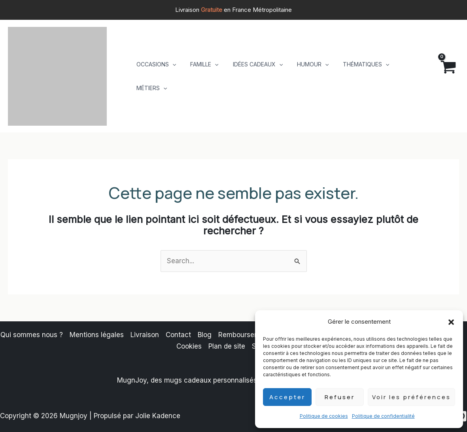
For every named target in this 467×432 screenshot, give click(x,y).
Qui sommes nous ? (31, 335)
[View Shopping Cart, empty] (441, 76)
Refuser (340, 397)
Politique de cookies (324, 416)
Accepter (287, 397)
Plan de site (226, 346)
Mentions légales (97, 335)
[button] (451, 322)
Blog (205, 335)
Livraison (144, 335)
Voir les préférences (411, 397)
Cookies (189, 346)
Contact (178, 335)
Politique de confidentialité (383, 416)
